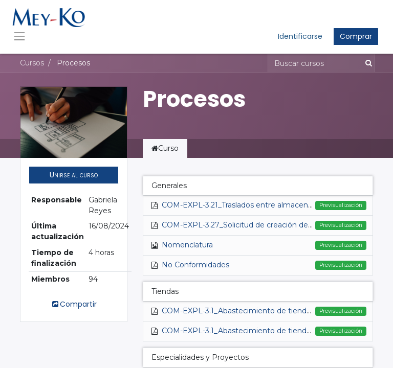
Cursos (32, 62)
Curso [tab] (165, 148)
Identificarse (300, 36)
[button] (74, 175)
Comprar (356, 36)
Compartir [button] (74, 304)
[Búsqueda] (367, 63)
